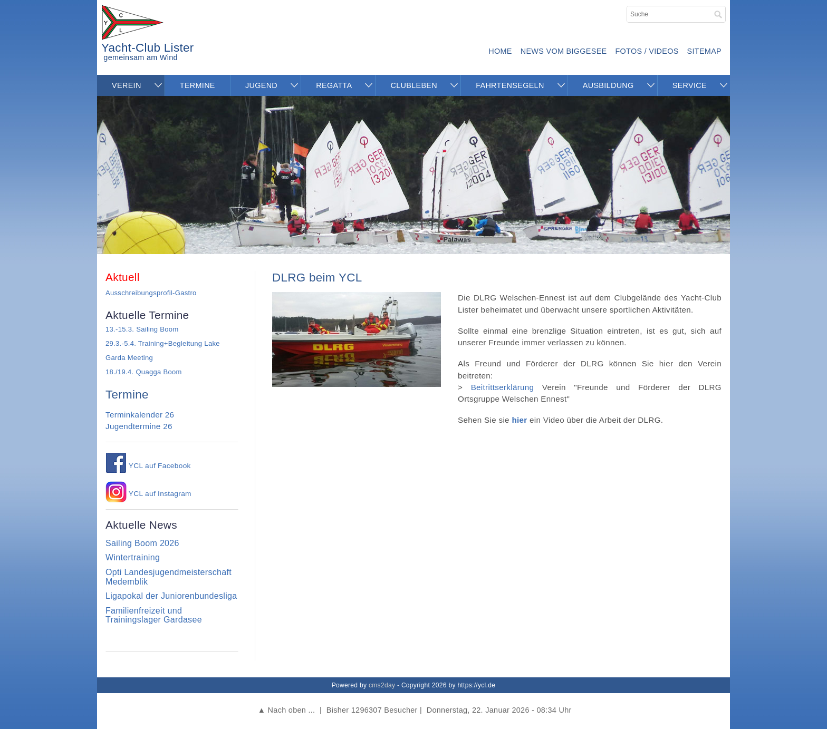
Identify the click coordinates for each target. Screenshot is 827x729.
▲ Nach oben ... (286, 710)
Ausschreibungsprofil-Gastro (151, 293)
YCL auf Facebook (148, 466)
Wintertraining (132, 557)
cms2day (382, 685)
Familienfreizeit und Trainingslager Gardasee (153, 615)
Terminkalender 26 (139, 414)
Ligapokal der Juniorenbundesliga (171, 595)
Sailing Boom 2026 (142, 543)
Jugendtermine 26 (138, 426)
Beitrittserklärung (502, 387)
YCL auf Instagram (148, 494)
